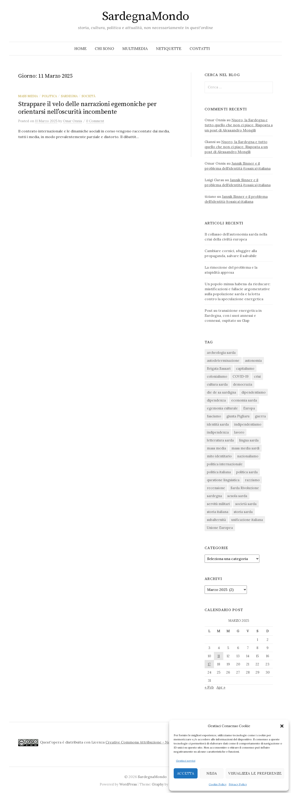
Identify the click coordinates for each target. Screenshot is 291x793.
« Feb (209, 687)
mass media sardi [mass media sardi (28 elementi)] (245, 448)
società (88, 96)
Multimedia (135, 48)
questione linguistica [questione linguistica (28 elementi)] (223, 480)
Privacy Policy (238, 784)
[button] (282, 726)
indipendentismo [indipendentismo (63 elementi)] (247, 424)
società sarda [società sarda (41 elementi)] (245, 504)
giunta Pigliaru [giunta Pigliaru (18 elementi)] (237, 416)
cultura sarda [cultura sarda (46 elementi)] (217, 384)
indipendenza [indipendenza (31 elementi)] (218, 432)
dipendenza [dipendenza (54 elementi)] (216, 400)
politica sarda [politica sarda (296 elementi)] (247, 472)
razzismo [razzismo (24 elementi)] (252, 480)
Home (80, 48)
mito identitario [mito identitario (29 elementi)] (219, 456)
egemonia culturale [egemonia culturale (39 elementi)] (222, 408)
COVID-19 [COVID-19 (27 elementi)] (240, 376)
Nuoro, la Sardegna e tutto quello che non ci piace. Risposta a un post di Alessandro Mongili (239, 125)
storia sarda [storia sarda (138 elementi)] (243, 512)
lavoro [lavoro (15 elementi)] (239, 432)
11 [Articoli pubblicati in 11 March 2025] (219, 656)
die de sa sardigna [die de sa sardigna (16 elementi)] (221, 392)
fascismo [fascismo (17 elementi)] (214, 416)
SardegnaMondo (145, 16)
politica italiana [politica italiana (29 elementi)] (219, 472)
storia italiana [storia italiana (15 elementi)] (217, 512)
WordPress (128, 784)
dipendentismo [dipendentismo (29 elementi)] (253, 392)
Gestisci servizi (185, 760)
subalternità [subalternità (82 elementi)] (216, 520)
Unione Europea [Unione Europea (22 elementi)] (220, 527)
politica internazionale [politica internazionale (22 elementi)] (225, 464)
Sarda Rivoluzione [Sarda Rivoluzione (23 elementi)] (245, 488)
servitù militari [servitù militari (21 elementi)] (218, 504)
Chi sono (104, 48)
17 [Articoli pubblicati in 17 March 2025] (209, 664)
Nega (211, 773)
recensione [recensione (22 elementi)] (216, 488)
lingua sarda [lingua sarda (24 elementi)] (248, 440)
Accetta (185, 773)
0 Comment (95, 121)
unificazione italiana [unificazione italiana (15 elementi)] (247, 520)
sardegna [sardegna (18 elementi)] (214, 496)
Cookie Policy (217, 784)
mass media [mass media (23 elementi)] (216, 448)
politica (49, 96)
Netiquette (168, 48)
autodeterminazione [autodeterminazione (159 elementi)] (223, 360)
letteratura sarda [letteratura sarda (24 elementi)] (220, 440)
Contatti (200, 48)
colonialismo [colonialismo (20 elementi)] (217, 376)
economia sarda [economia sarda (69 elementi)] (244, 400)
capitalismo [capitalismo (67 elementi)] (245, 368)
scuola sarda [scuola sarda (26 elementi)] (237, 496)
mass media (28, 96)
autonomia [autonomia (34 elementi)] (253, 360)
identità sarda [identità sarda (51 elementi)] (218, 424)
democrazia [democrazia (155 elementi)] (242, 384)
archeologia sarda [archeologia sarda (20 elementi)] (221, 352)
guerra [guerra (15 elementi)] (260, 416)
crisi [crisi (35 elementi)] (257, 376)
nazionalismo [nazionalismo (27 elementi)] (247, 456)
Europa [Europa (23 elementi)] (249, 408)
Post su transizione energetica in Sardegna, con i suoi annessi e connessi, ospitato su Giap (233, 315)
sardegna (69, 96)
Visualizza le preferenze (255, 773)
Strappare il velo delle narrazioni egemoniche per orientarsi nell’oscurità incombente (87, 108)
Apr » (220, 687)
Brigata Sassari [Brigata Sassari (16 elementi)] (219, 368)
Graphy (158, 784)
